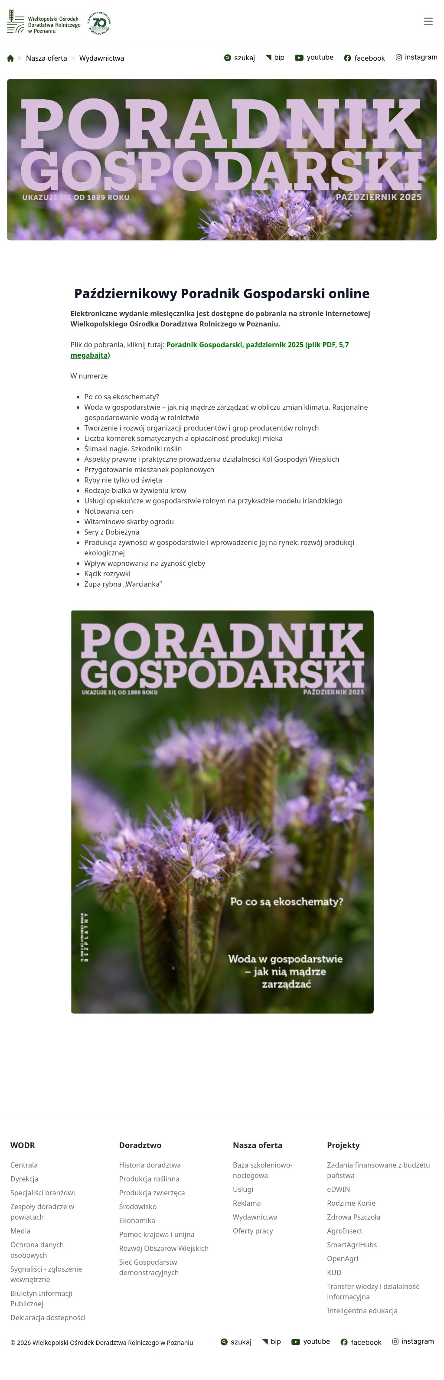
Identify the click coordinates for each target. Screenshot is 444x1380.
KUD (334, 1272)
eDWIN (338, 1189)
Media (20, 1231)
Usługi (243, 1189)
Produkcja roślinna (149, 1179)
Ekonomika (137, 1220)
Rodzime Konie (351, 1203)
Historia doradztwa (150, 1165)
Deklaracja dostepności (47, 1317)
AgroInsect (344, 1231)
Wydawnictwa (255, 1217)
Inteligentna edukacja (362, 1310)
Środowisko (138, 1206)
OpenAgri (342, 1258)
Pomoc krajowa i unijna (157, 1234)
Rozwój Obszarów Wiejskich (164, 1248)
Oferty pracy (253, 1231)
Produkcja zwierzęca (152, 1192)
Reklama (247, 1203)
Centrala (24, 1165)
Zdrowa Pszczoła (353, 1217)
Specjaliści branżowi (42, 1192)
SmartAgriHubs (352, 1245)
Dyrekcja (24, 1179)
